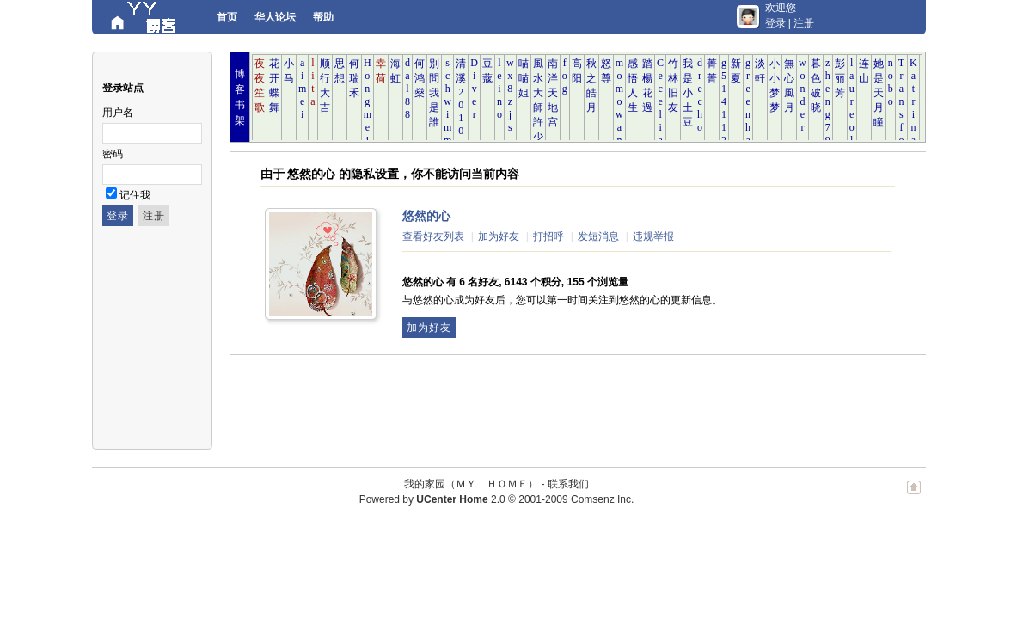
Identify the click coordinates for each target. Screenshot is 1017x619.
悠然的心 (426, 216)
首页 (227, 17)
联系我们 (568, 484)
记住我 (134, 195)
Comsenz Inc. (602, 499)
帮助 (323, 17)
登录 (775, 23)
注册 (803, 23)
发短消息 (598, 236)
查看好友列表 (433, 236)
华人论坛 (275, 17)
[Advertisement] (542, 402)
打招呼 (548, 236)
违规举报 (653, 236)
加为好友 (498, 236)
